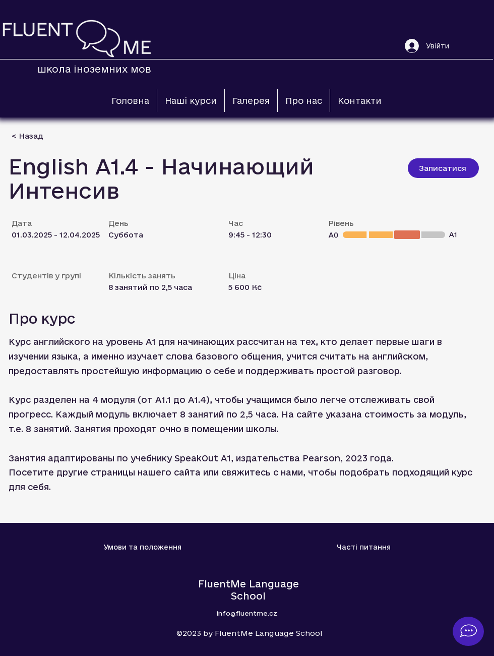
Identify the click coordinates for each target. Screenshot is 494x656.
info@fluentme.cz (247, 613)
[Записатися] (443, 168)
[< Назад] (47, 136)
